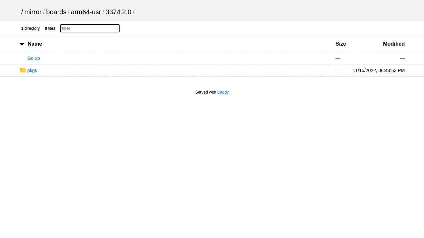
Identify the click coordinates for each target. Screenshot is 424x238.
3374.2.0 (119, 12)
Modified (394, 44)
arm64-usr (86, 12)
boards (56, 12)
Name (34, 44)
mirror (33, 12)
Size (341, 44)
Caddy (223, 92)
